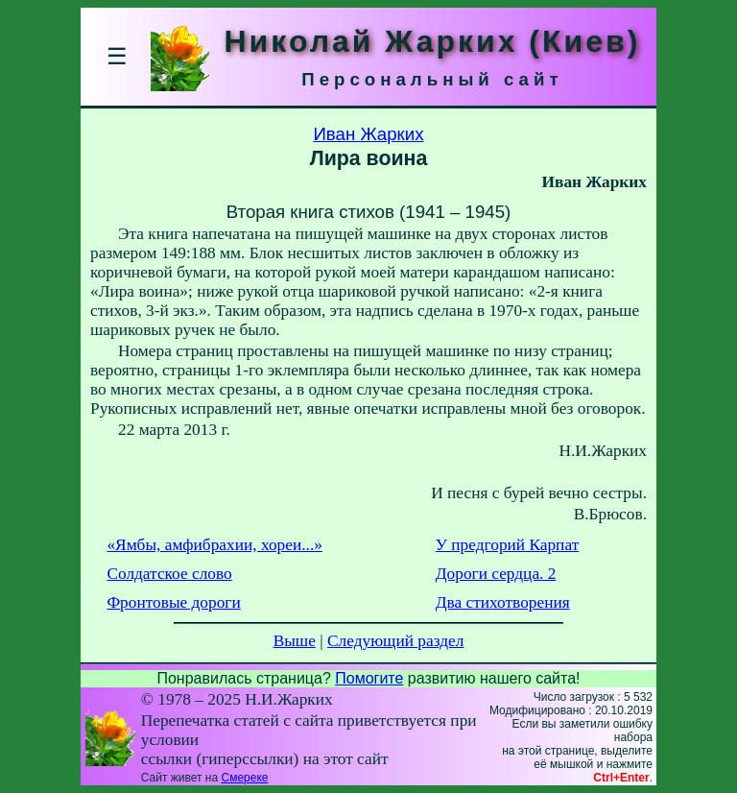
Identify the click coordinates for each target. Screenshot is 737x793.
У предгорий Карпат (507, 545)
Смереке (244, 777)
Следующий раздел (395, 641)
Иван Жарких (368, 134)
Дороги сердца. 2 (496, 574)
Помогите (369, 678)
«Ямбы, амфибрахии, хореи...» (214, 545)
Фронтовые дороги (173, 602)
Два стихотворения (503, 602)
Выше (294, 641)
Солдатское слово (169, 574)
